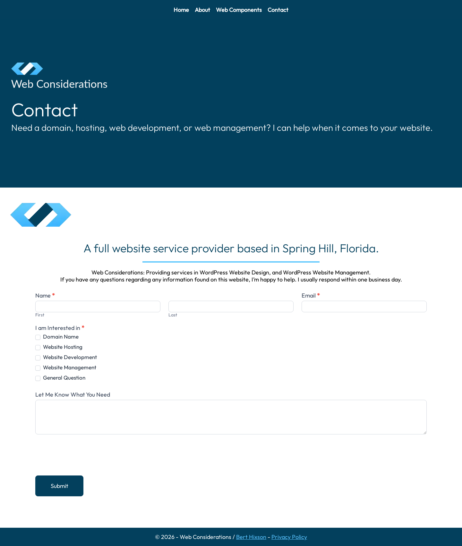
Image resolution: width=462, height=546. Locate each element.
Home (181, 9)
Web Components (239, 9)
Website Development (66, 357)
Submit (59, 486)
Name (45, 295)
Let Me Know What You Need (72, 394)
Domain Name (57, 336)
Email (311, 295)
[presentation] (84, 453)
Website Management (65, 367)
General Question (60, 377)
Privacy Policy (289, 537)
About (202, 9)
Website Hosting (58, 346)
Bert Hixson (251, 537)
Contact (278, 9)
